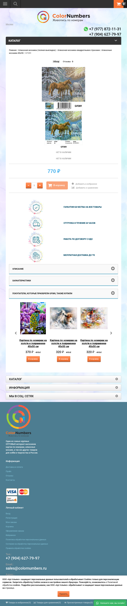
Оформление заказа (15, 531)
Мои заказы (11, 522)
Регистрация (11, 518)
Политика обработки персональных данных (26, 539)
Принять (63, 594)
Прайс (8, 471)
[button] (110, 603)
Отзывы (67, 61)
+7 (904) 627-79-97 (23, 558)
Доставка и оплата (14, 467)
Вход (8, 513)
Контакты (10, 480)
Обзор (56, 61)
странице (9, 588)
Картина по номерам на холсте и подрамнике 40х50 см (33, 343)
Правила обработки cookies (18, 548)
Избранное (11, 535)
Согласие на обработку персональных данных (27, 544)
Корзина (9, 526)
